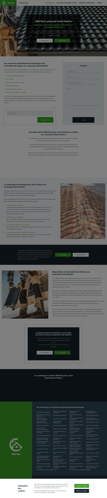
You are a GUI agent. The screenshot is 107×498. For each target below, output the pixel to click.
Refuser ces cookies (81, 492)
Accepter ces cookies (81, 487)
